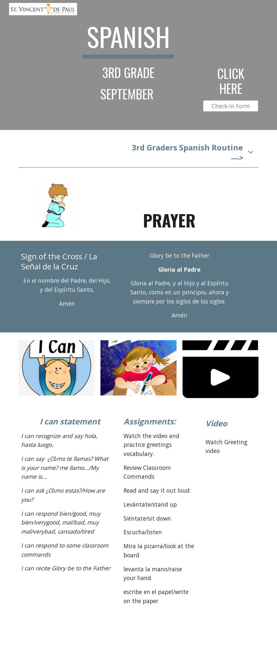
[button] (250, 153)
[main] (128, 61)
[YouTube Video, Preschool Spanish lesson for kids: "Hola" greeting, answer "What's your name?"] (230, 492)
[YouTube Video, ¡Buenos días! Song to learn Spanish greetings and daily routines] (230, 535)
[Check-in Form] (230, 106)
